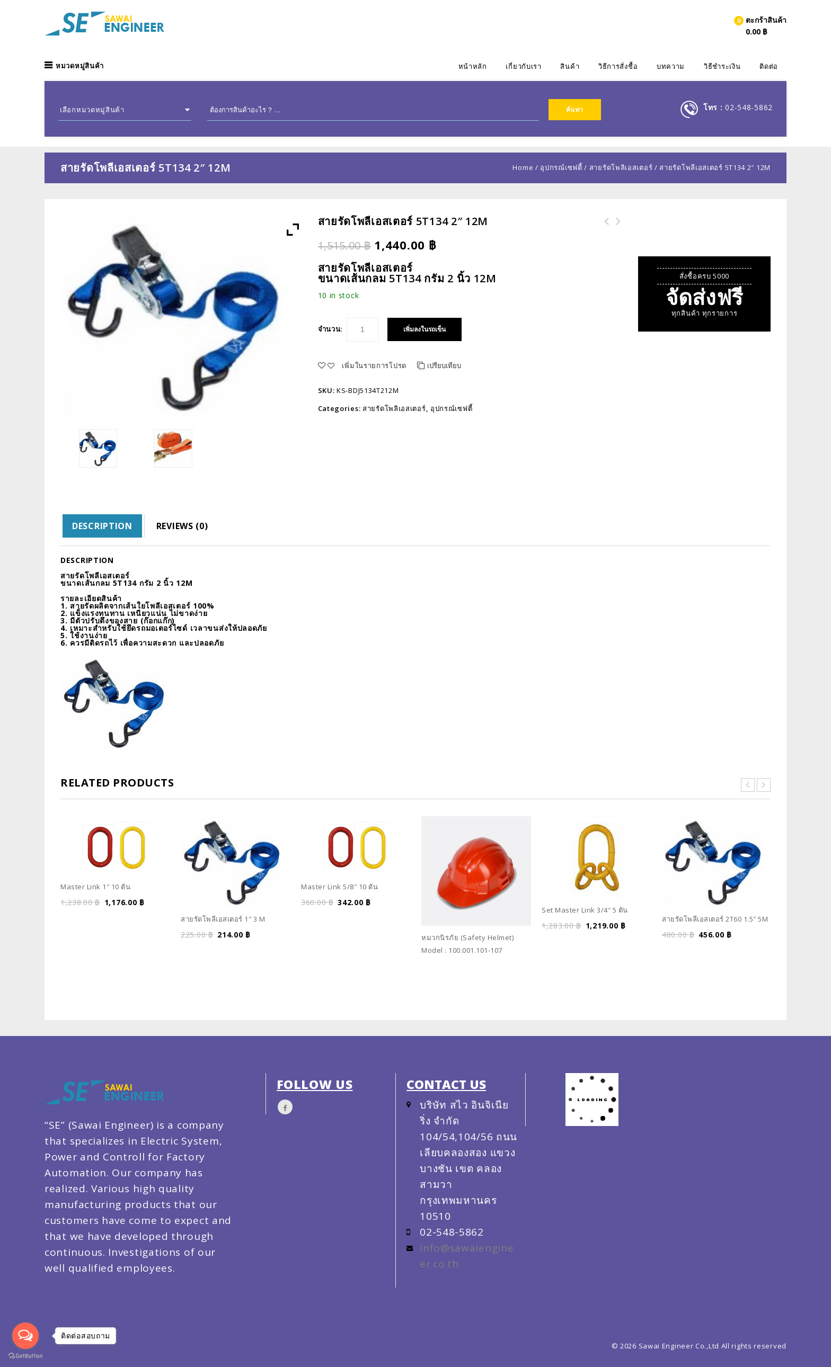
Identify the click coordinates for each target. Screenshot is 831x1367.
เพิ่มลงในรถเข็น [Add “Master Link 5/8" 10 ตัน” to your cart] (334, 919)
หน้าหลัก (472, 66)
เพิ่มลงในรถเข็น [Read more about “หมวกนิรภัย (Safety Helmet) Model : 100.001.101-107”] (454, 966)
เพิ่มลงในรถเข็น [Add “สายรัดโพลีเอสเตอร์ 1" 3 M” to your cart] (213, 952)
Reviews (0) (182, 526)
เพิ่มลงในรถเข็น (424, 329)
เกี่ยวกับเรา (523, 66)
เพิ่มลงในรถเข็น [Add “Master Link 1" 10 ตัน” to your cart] (93, 919)
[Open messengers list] (25, 1336)
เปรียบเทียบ (444, 365)
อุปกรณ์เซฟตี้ (561, 167)
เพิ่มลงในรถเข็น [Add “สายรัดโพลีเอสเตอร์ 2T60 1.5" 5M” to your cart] (695, 952)
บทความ (671, 66)
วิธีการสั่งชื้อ (618, 66)
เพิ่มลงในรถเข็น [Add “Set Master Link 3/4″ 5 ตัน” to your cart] (574, 943)
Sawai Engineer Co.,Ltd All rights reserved (712, 1346)
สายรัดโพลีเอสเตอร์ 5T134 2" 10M (615, 227)
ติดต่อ (768, 66)
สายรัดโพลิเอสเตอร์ (621, 167)
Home (522, 167)
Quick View (161, 920)
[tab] (102, 526)
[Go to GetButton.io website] (25, 1356)
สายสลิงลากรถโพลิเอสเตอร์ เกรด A (603, 227)
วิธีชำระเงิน (722, 66)
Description (102, 526)
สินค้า (569, 66)
